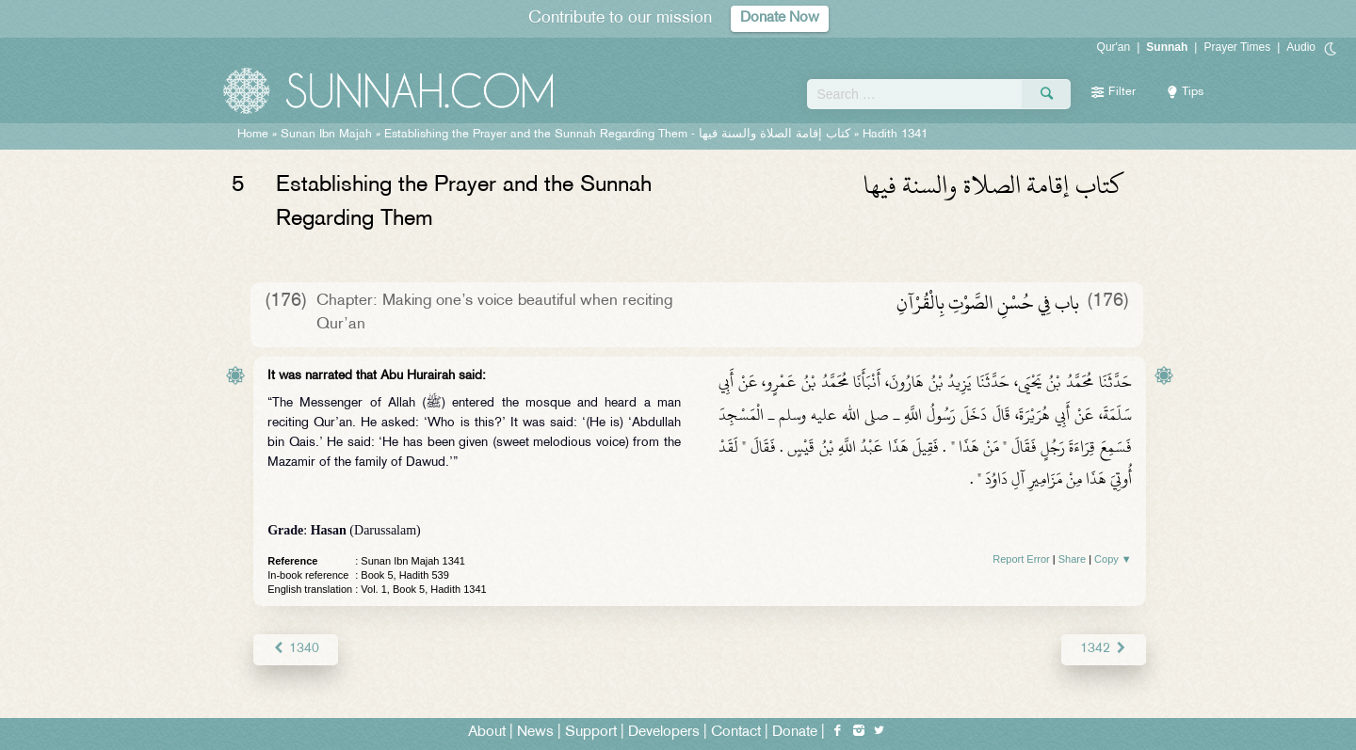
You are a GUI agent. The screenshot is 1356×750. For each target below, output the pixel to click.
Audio (1301, 47)
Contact (736, 733)
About (487, 733)
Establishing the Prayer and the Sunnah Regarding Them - (619, 134)
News (535, 733)
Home (252, 134)
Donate (794, 733)
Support (591, 733)
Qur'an (1114, 47)
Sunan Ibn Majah (326, 134)
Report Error (1021, 559)
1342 (1103, 649)
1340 (295, 649)
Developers (664, 733)
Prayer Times (1236, 47)
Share (1072, 559)
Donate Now (779, 18)
